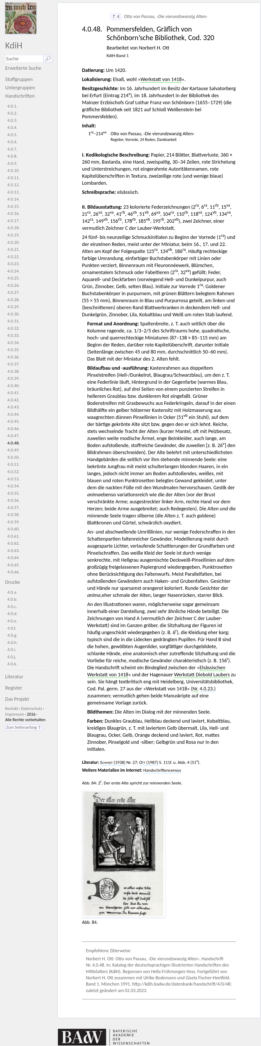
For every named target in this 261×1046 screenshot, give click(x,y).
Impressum (14, 714)
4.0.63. (13, 550)
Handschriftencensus (162, 770)
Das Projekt (17, 699)
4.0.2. (12, 113)
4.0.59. (13, 522)
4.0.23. (13, 264)
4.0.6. (12, 142)
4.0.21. (13, 249)
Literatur (14, 676)
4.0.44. (13, 414)
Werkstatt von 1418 (161, 79)
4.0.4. (12, 127)
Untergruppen (20, 87)
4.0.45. (13, 421)
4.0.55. (13, 493)
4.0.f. (11, 628)
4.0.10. (13, 170)
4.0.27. (13, 292)
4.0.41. (13, 392)
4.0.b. (12, 599)
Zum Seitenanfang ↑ (24, 727)
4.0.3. (12, 120)
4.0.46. (13, 428)
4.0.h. (12, 642)
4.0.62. (13, 543)
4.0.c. (12, 606)
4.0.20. (13, 242)
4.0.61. (13, 536)
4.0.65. (13, 565)
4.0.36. (13, 357)
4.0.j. (11, 657)
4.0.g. (12, 635)
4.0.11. (13, 178)
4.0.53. (13, 479)
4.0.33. (13, 335)
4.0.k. (12, 664)
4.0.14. (13, 199)
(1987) (148, 762)
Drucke (12, 582)
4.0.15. (13, 206)
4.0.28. (13, 299)
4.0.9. (12, 163)
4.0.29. (13, 307)
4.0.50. (13, 457)
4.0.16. (13, 213)
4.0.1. (12, 106)
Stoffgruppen (19, 79)
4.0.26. (13, 285)
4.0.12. (13, 185)
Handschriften (20, 96)
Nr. (195, 688)
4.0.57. (13, 507)
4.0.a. (12, 592)
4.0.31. (13, 321)
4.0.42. (13, 400)
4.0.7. (12, 149)
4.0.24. (13, 271)
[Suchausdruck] (24, 59)
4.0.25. (13, 278)
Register (13, 688)
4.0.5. (12, 135)
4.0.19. (13, 235)
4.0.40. (13, 385)
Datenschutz (31, 708)
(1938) (112, 762)
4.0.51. (13, 464)
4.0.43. (13, 407)
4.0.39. (13, 378)
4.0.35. (13, 349)
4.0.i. (11, 649)
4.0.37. (13, 364)
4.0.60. (13, 529)
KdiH (13, 45)
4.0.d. (12, 613)
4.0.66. (13, 572)
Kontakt (11, 708)
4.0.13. (13, 192)
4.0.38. (13, 371)
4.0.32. (13, 328)
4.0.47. (13, 435)
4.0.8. (12, 156)
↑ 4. (115, 16)
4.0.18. (13, 228)
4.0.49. (13, 450)
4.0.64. (13, 557)
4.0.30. (13, 314)
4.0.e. (12, 621)
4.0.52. (13, 471)
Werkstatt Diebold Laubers (202, 674)
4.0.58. (13, 514)
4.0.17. (13, 221)
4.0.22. (13, 256)
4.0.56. (13, 500)
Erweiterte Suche (23, 68)
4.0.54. (13, 486)
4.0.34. (13, 342)
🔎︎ (48, 58)
